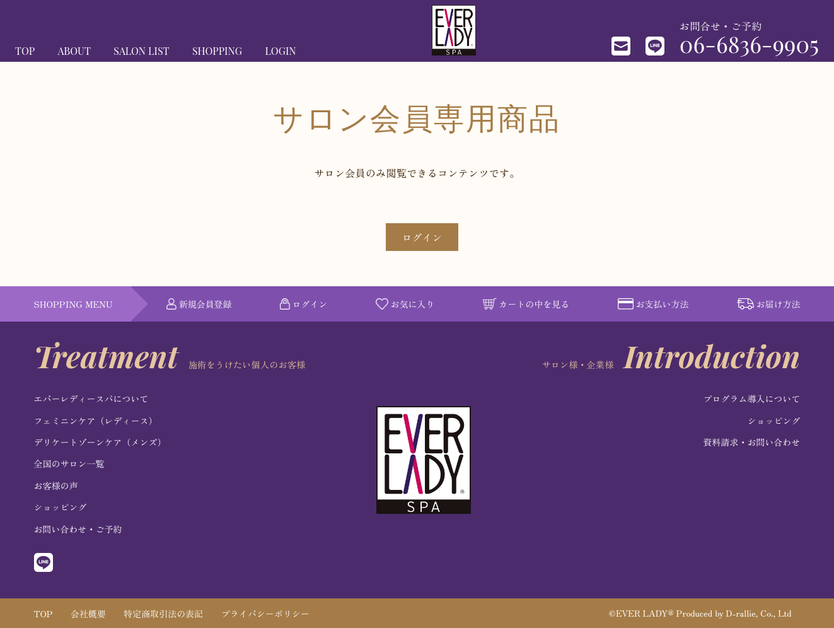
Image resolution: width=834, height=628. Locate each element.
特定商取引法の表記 (163, 613)
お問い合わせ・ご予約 (78, 529)
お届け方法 (769, 304)
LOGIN (280, 50)
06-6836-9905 (749, 44)
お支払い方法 (653, 304)
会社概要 (88, 613)
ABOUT (74, 50)
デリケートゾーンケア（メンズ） (100, 442)
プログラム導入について (751, 398)
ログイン (422, 237)
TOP (25, 50)
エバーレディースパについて (91, 398)
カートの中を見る (526, 304)
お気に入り (405, 304)
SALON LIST (141, 50)
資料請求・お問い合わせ (751, 442)
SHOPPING (217, 50)
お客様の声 (56, 485)
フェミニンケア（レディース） (96, 421)
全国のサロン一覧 (69, 463)
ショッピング (60, 507)
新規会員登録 (199, 304)
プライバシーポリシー (265, 613)
